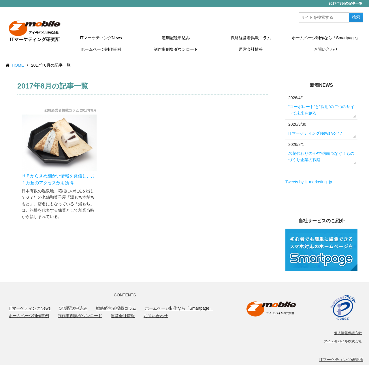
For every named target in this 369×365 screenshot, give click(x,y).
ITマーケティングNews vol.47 (315, 133)
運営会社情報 (251, 49)
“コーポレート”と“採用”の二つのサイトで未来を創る (321, 109)
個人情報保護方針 (348, 333)
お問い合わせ (326, 49)
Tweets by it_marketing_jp (308, 182)
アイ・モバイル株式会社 (343, 341)
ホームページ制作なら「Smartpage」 (326, 37)
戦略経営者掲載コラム (251, 37)
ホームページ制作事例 (101, 49)
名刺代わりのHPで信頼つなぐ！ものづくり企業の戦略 (321, 156)
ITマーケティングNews (101, 37)
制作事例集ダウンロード (176, 49)
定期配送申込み (176, 37)
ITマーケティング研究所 (341, 359)
